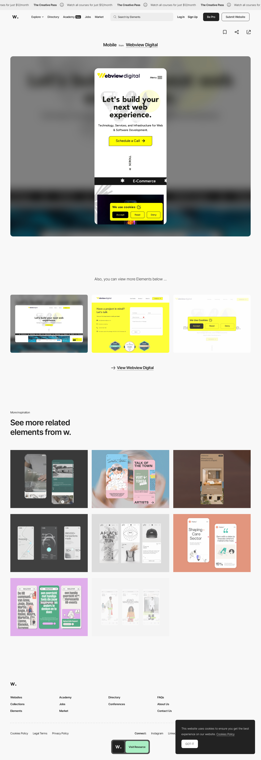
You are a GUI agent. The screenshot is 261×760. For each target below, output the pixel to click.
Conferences (116, 704)
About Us (163, 704)
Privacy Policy (60, 733)
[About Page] (49, 479)
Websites (16, 697)
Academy (72, 16)
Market (99, 16)
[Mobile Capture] (130, 479)
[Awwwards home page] (118, 747)
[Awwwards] (15, 16)
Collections (17, 704)
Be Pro (211, 16)
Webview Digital (142, 45)
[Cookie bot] (212, 324)
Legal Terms (40, 733)
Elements (16, 710)
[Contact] (130, 324)
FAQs (160, 697)
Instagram (157, 733)
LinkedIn (173, 733)
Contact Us (164, 710)
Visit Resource (137, 746)
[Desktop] (49, 324)
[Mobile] (212, 479)
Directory (53, 16)
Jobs (88, 16)
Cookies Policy (19, 733)
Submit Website (235, 16)
